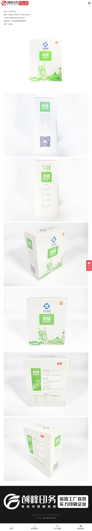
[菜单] (89, 3)
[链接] (15, 3)
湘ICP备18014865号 (49, 518)
